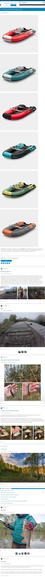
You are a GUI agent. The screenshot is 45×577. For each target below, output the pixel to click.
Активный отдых (5, 12)
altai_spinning (5, 305)
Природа (5, 310)
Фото (2, 310)
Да (13, 5)
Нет (6, 5)
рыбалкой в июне (20, 418)
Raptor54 (4, 356)
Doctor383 (4, 268)
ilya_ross (4, 407)
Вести (2, 273)
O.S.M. (4, 558)
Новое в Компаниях (6, 488)
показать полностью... (5, 285)
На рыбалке (5, 512)
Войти (6, 260)
